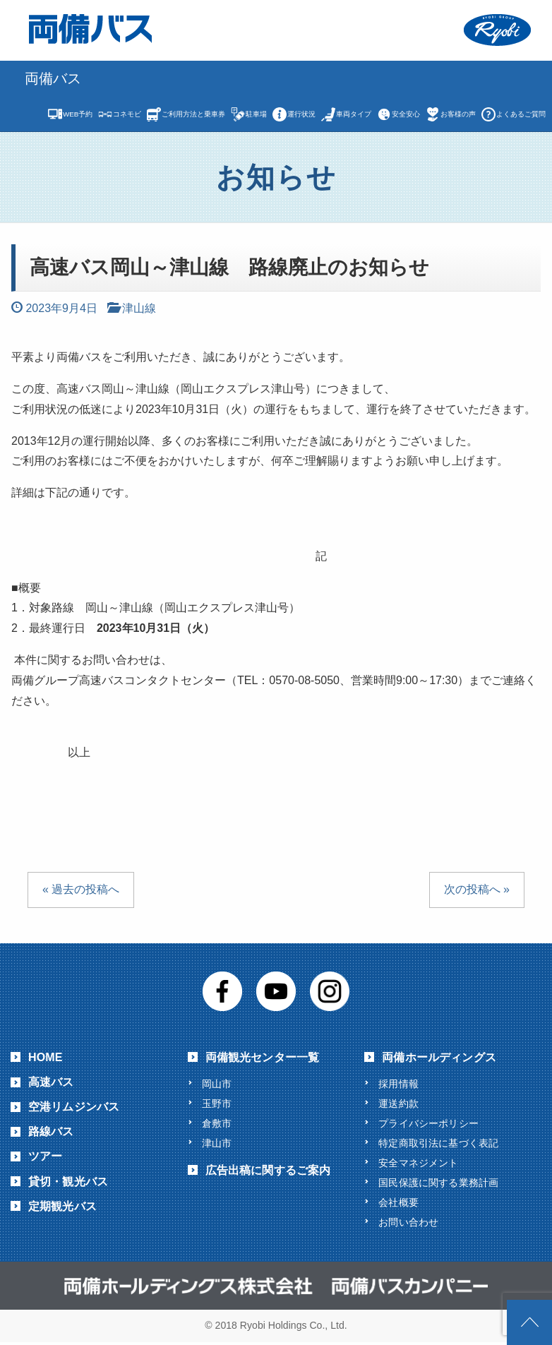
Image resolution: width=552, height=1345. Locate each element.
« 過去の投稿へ (80, 889)
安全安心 (406, 114)
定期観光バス (62, 1206)
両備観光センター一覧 (262, 1057)
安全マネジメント (418, 1164)
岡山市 (217, 1083)
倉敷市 (217, 1124)
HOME (45, 1057)
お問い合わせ (408, 1225)
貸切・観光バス (68, 1182)
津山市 (217, 1143)
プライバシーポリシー (428, 1124)
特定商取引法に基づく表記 (438, 1143)
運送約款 (398, 1103)
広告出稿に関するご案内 (268, 1172)
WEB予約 (77, 114)
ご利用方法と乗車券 (193, 114)
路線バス (51, 1131)
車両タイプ (353, 114)
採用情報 (398, 1083)
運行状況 (301, 114)
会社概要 (398, 1204)
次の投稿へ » (477, 889)
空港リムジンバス (73, 1107)
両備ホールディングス (439, 1057)
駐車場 (256, 114)
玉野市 (217, 1103)
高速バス (51, 1082)
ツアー (45, 1156)
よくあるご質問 (521, 114)
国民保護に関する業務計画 (438, 1184)
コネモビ (127, 114)
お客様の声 (458, 114)
